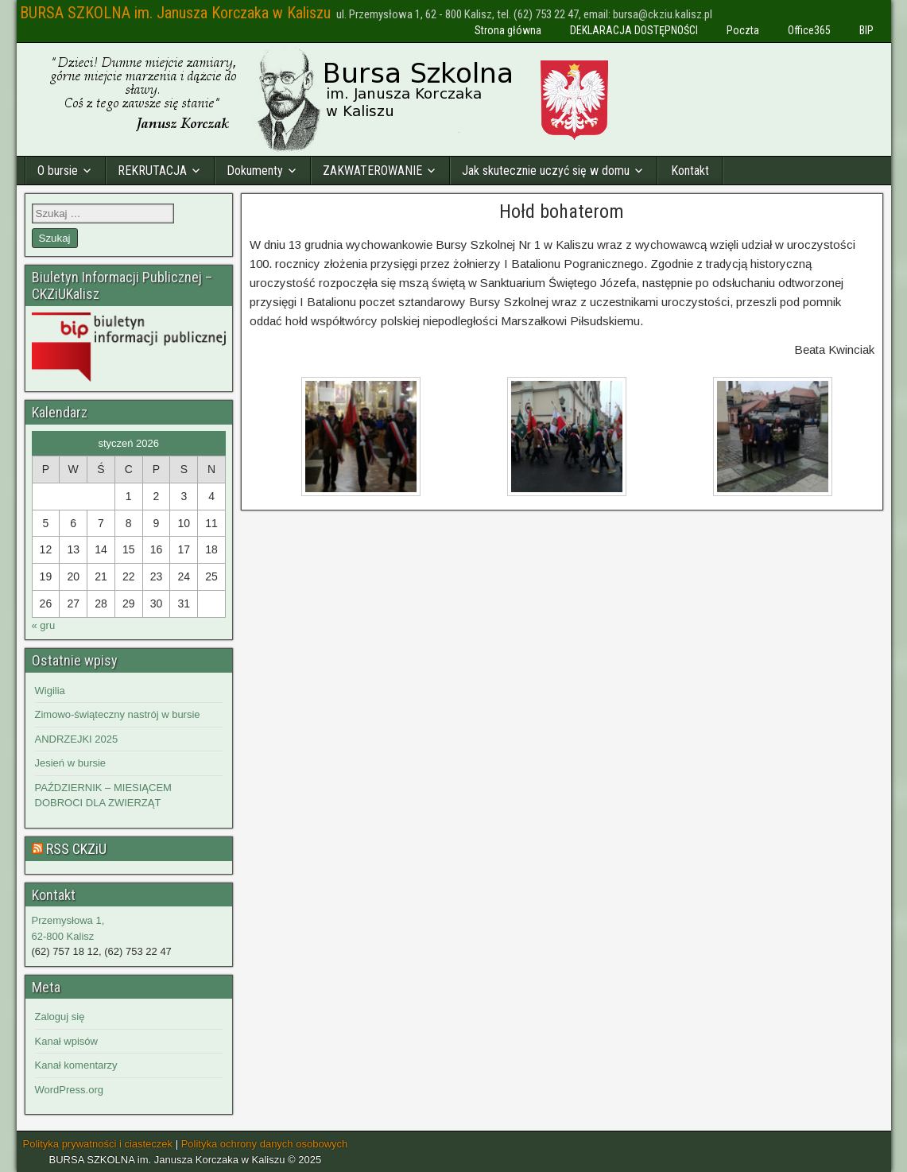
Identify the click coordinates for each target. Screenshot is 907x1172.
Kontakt (690, 170)
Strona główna (508, 30)
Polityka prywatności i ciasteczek (98, 1144)
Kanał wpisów (67, 1041)
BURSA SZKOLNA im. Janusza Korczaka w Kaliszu (175, 12)
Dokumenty (255, 170)
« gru (44, 625)
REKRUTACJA (152, 170)
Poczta (743, 30)
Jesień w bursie (71, 763)
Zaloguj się (60, 1017)
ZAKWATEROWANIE (372, 170)
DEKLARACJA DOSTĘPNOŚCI (634, 30)
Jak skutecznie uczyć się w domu (546, 170)
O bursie (57, 170)
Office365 (809, 30)
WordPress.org (69, 1090)
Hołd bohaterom (561, 211)
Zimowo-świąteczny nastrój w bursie (117, 714)
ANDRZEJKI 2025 (76, 739)
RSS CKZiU (76, 848)
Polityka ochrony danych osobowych (264, 1144)
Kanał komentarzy (76, 1065)
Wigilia (50, 691)
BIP (866, 30)
